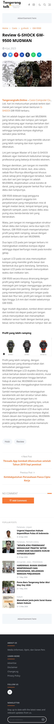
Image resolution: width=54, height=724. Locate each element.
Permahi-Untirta (32, 542)
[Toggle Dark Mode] (39, 4)
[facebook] (29, 4)
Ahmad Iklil (21, 562)
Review (20, 441)
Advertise (11, 663)
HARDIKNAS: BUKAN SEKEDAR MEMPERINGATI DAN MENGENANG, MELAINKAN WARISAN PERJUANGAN (32, 569)
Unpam (29, 527)
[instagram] (33, 4)
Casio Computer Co (39, 100)
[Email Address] (24, 719)
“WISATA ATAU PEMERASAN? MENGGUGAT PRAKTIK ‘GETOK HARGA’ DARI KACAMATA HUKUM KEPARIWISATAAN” (33, 549)
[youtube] (9, 692)
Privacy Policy (13, 675)
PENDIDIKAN (37, 562)
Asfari (29, 562)
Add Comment (18, 500)
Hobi (7, 441)
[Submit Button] (43, 719)
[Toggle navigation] (49, 4)
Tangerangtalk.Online (14, 100)
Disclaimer (12, 667)
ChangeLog (12, 671)
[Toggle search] (44, 4)
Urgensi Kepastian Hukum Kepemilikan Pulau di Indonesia (33, 532)
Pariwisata (21, 527)
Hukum (20, 597)
